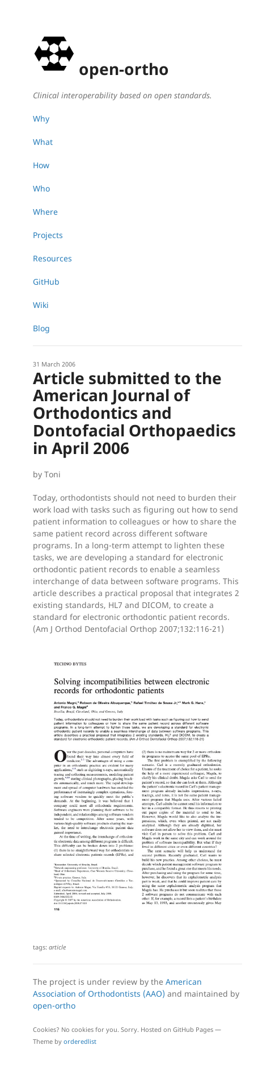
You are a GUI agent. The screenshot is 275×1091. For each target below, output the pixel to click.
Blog (41, 328)
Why (41, 118)
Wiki (41, 304)
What (43, 141)
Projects (48, 235)
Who (41, 188)
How (41, 165)
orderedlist (80, 1041)
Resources (52, 258)
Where (45, 211)
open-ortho (54, 1005)
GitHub (46, 281)
